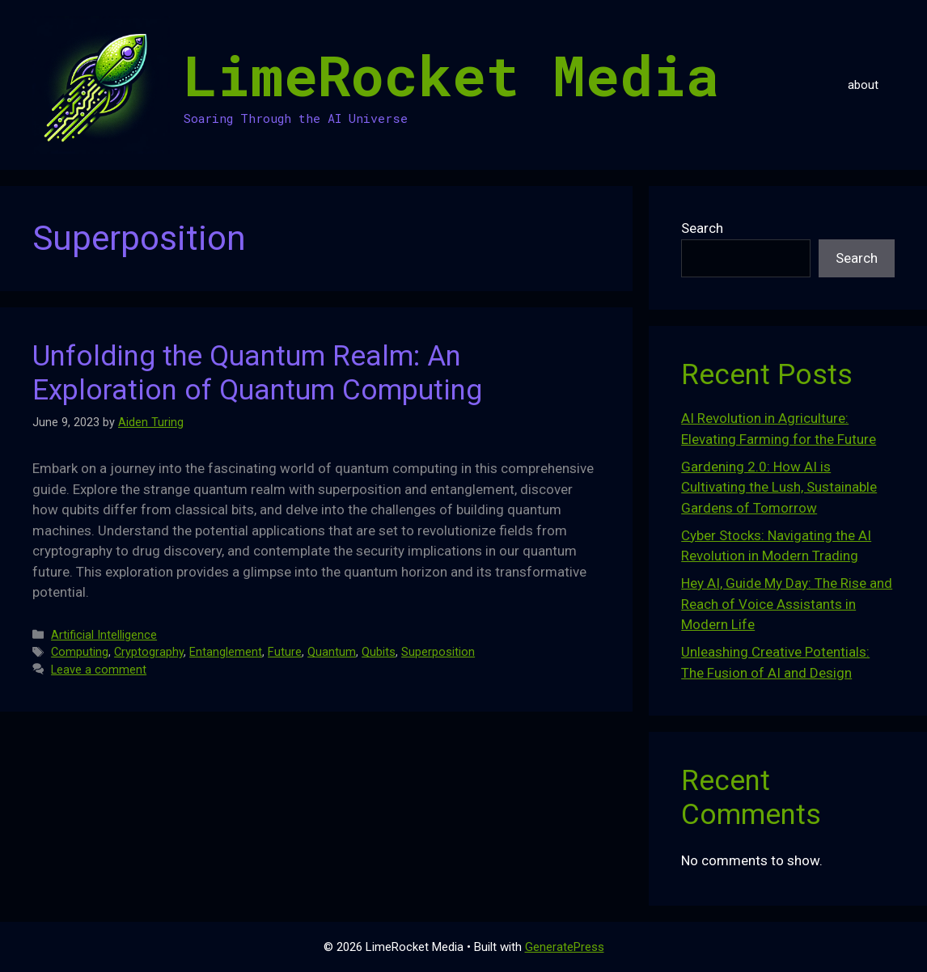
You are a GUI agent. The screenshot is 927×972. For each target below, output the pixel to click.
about (863, 85)
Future (285, 652)
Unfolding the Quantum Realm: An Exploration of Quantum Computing (257, 373)
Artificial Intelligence (104, 635)
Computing (79, 652)
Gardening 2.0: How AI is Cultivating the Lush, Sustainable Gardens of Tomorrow (779, 487)
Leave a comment (98, 670)
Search (702, 228)
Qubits (379, 652)
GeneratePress (564, 947)
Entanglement (225, 652)
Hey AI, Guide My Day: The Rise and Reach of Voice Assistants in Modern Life (786, 603)
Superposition (438, 652)
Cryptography (149, 652)
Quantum (331, 652)
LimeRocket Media (452, 75)
